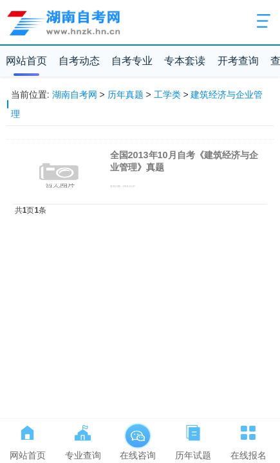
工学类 (167, 94)
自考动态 (79, 60)
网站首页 (26, 60)
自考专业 (132, 60)
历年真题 (125, 94)
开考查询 (238, 60)
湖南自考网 (74, 94)
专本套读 (184, 60)
